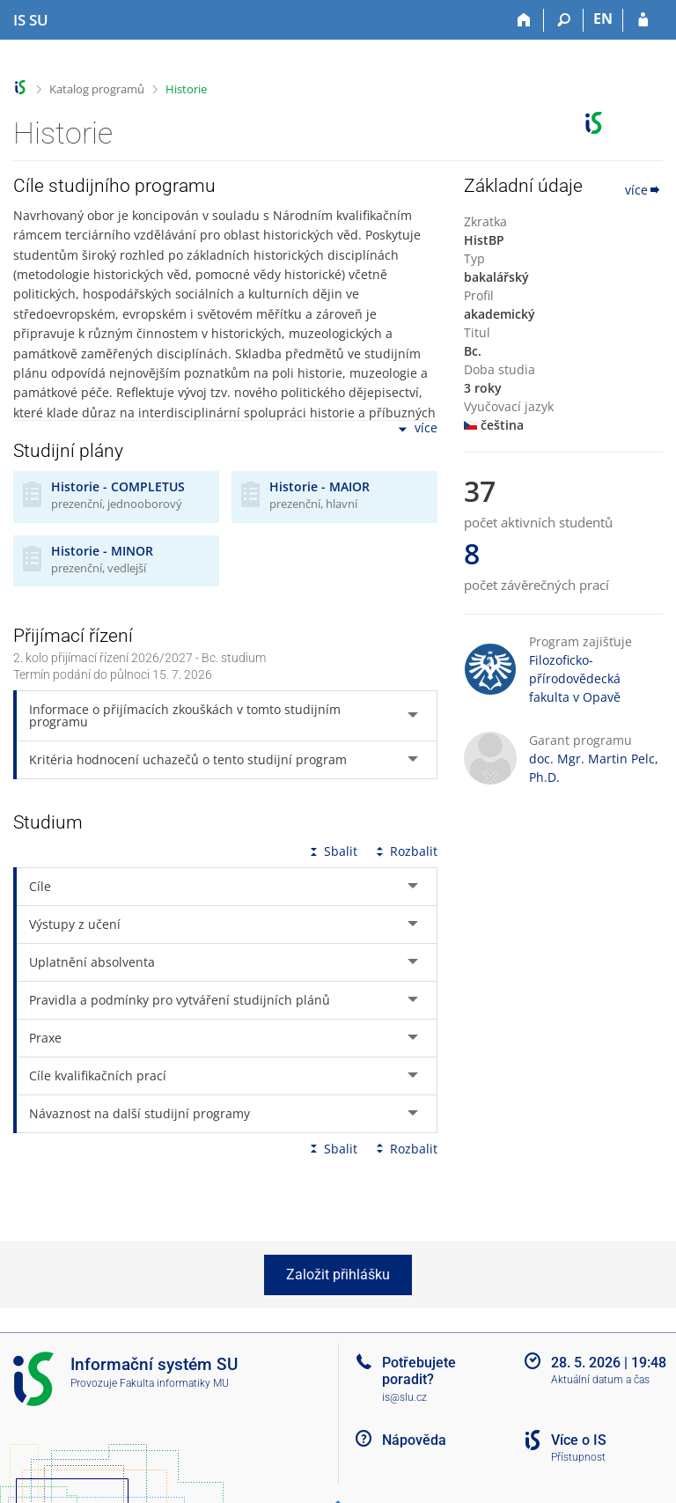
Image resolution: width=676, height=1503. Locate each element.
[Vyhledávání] (564, 20)
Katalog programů (96, 89)
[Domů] (524, 20)
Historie (186, 89)
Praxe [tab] (45, 1037)
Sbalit (331, 851)
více (416, 429)
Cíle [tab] (40, 886)
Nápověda (414, 1440)
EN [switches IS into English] (603, 18)
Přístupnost (578, 1457)
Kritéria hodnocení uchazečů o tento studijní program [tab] (188, 759)
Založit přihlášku (338, 1274)
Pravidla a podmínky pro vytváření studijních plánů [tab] (179, 999)
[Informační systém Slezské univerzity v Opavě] (30, 20)
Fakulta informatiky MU (174, 1383)
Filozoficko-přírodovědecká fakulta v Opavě (575, 678)
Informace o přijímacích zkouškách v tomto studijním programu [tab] (185, 715)
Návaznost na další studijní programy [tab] (139, 1113)
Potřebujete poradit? (419, 1371)
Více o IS (578, 1440)
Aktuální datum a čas (600, 1380)
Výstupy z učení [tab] (75, 924)
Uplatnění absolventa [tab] (92, 962)
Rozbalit (404, 851)
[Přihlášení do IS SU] (643, 20)
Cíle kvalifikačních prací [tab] (97, 1075)
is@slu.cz (404, 1397)
